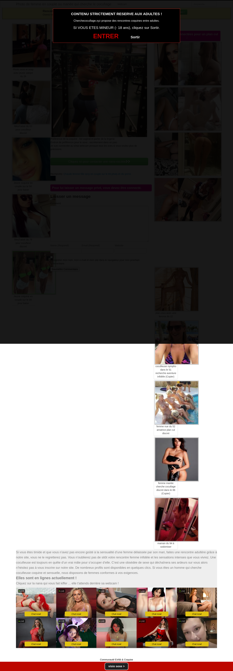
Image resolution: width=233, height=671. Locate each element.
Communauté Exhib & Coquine (116, 659)
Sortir (135, 37)
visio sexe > (116, 666)
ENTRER (106, 36)
